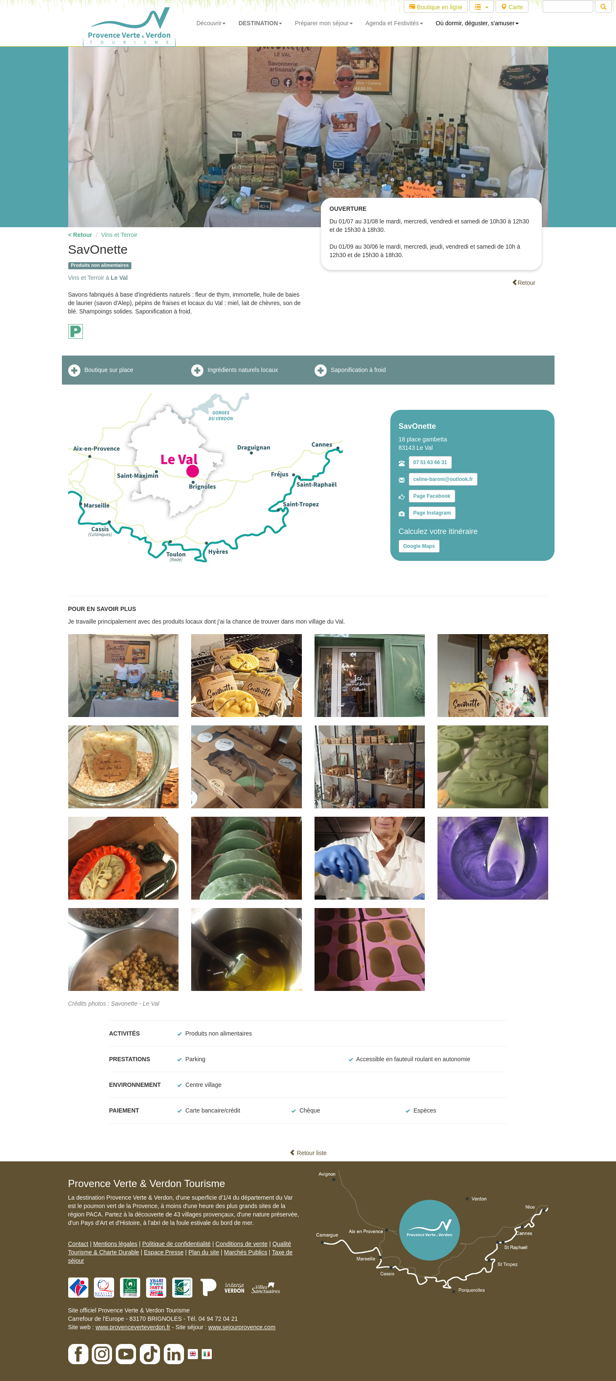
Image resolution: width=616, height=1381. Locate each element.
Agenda (394, 23)
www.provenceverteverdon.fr (133, 1327)
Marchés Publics (245, 1252)
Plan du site (203, 1252)
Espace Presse (164, 1252)
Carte (512, 7)
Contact (78, 1243)
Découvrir (211, 23)
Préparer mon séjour (324, 23)
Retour (523, 282)
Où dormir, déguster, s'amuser (477, 23)
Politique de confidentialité (176, 1243)
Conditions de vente (242, 1243)
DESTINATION (260, 23)
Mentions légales (115, 1243)
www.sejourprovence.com (242, 1327)
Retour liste (308, 1153)
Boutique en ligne (435, 7)
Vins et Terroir (119, 234)
